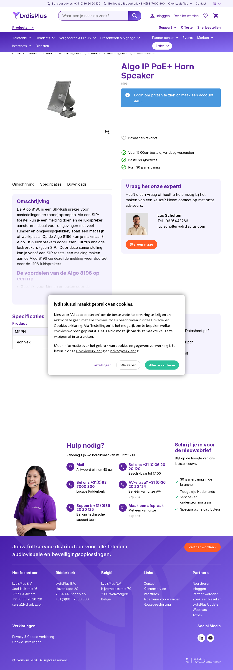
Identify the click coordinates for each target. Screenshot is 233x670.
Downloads (76, 184)
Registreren (201, 583)
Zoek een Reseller (207, 599)
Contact (149, 583)
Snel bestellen (209, 27)
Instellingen (102, 365)
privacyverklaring (124, 351)
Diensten (42, 46)
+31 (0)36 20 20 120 (27, 599)
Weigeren (128, 365)
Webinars (200, 610)
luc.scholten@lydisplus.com (181, 226)
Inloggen (199, 589)
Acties (197, 615)
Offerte (187, 27)
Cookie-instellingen (26, 642)
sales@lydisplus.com (27, 604)
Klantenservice (155, 589)
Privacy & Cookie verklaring (33, 637)
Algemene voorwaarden (162, 599)
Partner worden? (205, 594)
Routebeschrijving (157, 604)
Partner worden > (202, 547)
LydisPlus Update (205, 604)
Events (188, 38)
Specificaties (50, 184)
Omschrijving (23, 184)
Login (138, 95)
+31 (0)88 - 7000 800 (72, 599)
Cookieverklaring (90, 351)
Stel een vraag (141, 244)
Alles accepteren (162, 365)
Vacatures (151, 594)
